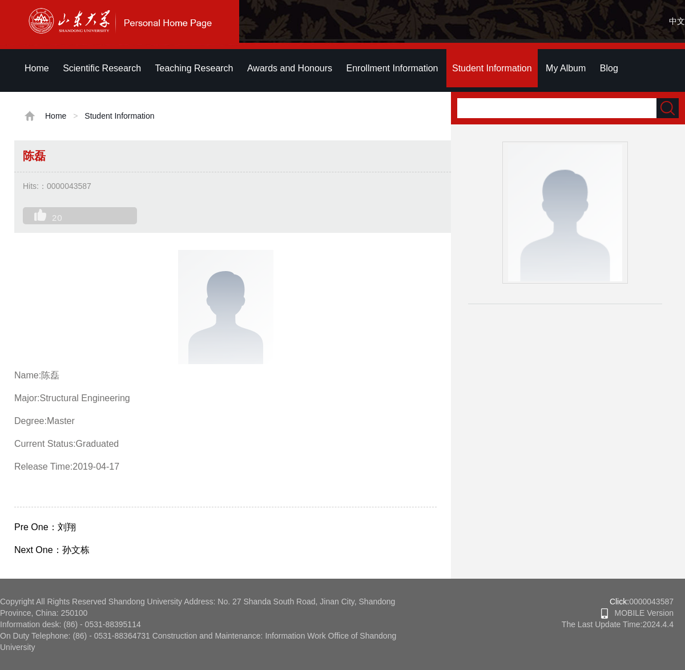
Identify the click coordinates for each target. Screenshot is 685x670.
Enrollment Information (392, 68)
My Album (566, 68)
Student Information (492, 68)
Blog (609, 68)
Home (37, 68)
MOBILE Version (637, 612)
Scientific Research (102, 68)
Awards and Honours (289, 68)
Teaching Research (194, 68)
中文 (677, 21)
